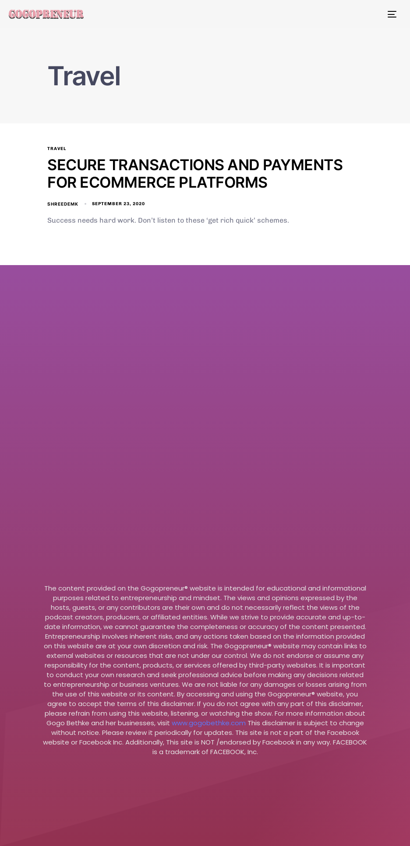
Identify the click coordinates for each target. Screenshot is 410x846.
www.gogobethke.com (209, 722)
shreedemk (62, 203)
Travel (56, 148)
